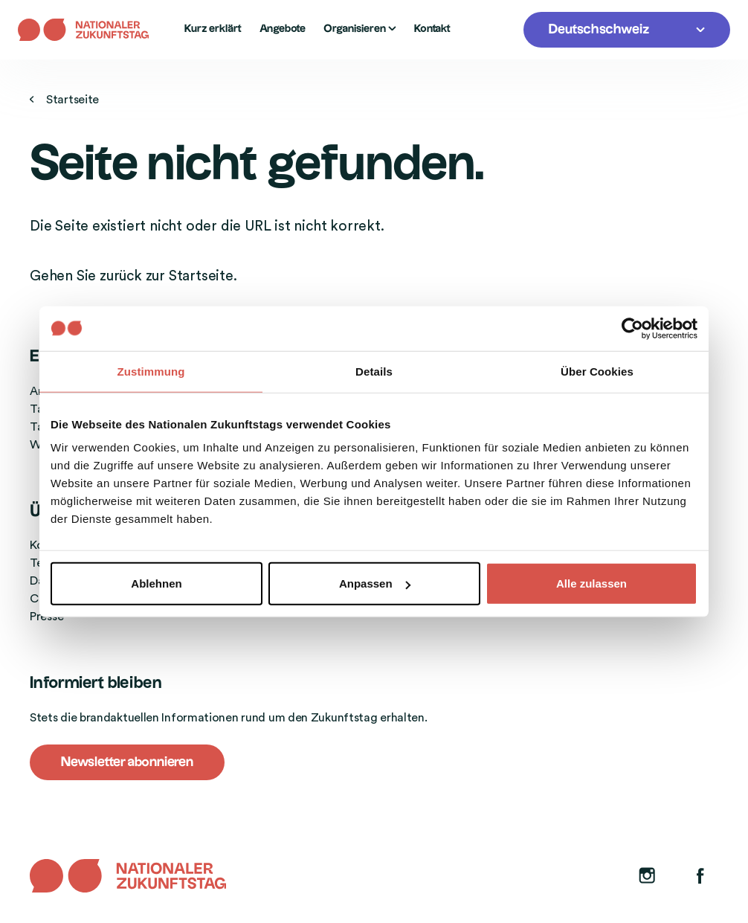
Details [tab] (374, 370)
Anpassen (374, 583)
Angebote (282, 29)
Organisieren (359, 29)
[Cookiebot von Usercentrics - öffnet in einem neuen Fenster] (632, 328)
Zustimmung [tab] (151, 370)
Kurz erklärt (213, 29)
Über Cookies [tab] (597, 370)
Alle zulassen (591, 583)
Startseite (64, 100)
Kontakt (432, 29)
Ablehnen (156, 583)
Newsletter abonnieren (127, 762)
